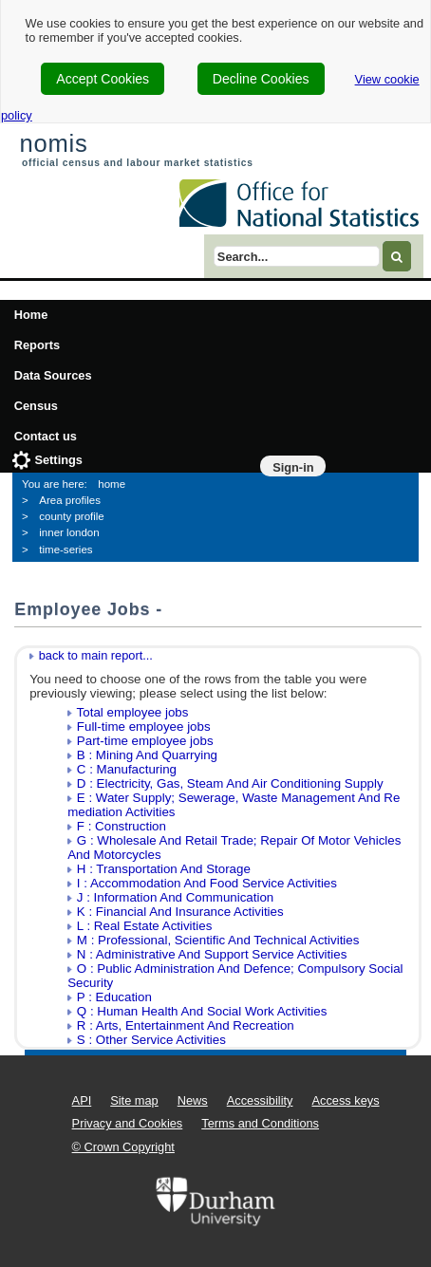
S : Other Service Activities (151, 1040)
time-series (65, 549)
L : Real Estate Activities (144, 926)
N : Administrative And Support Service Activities (212, 954)
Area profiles (70, 500)
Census (36, 406)
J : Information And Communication (175, 897)
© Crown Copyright (123, 1147)
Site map (134, 1100)
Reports (37, 345)
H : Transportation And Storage (164, 869)
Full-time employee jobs (144, 726)
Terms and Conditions (260, 1123)
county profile (71, 516)
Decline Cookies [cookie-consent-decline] (261, 78)
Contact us (45, 436)
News (193, 1100)
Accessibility (260, 1100)
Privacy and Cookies (127, 1123)
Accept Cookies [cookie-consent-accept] (102, 78)
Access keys (345, 1100)
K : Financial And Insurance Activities (180, 911)
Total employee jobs (133, 712)
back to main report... (96, 655)
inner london (69, 532)
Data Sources (53, 375)
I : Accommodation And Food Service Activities (207, 883)
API (82, 1100)
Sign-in (292, 467)
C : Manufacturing (127, 769)
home (111, 484)
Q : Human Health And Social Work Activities (202, 1011)
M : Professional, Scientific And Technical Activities (218, 940)
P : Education (114, 997)
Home (31, 314)
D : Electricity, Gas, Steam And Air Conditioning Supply (230, 783)
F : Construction (121, 826)
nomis (53, 143)
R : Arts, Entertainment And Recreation (185, 1025)
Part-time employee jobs (145, 741)
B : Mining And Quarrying (147, 755)
